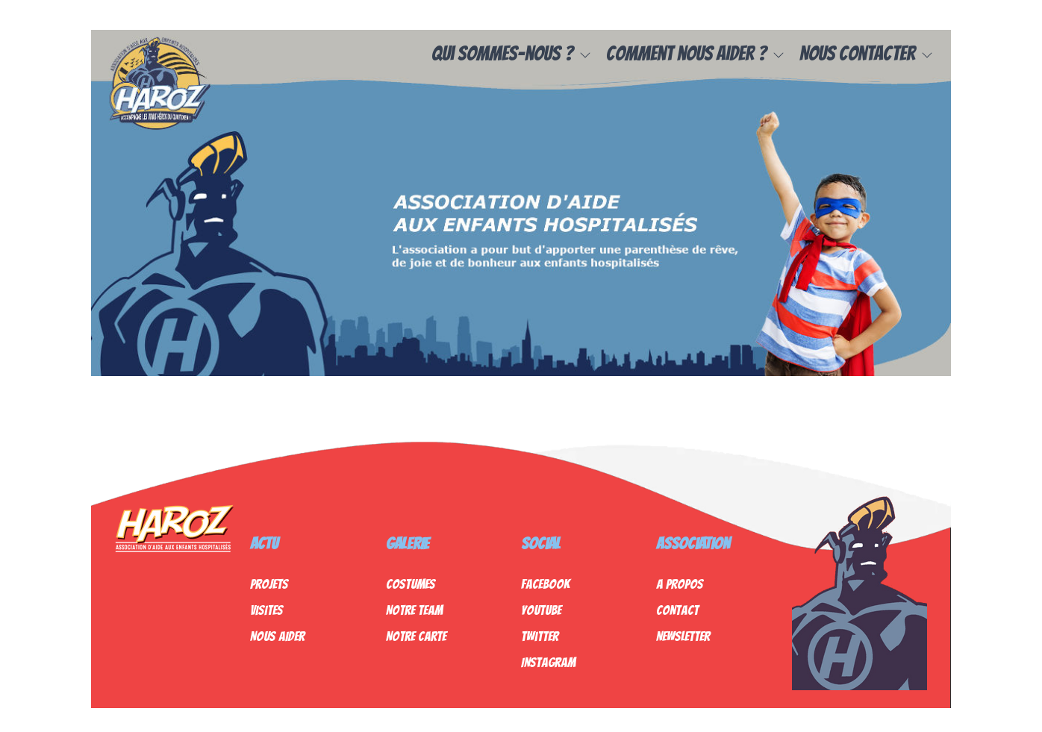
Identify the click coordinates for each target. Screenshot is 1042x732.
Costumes (410, 584)
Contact (677, 610)
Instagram (548, 662)
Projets (269, 584)
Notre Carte (416, 636)
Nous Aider (277, 636)
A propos (679, 584)
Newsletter (683, 636)
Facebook (545, 584)
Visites (266, 610)
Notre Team (414, 610)
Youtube (541, 610)
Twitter (539, 636)
